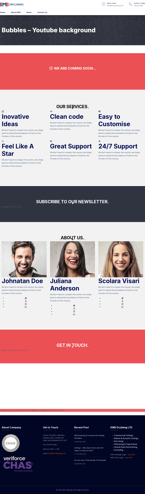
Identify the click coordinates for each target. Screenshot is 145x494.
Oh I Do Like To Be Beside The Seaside (90, 460)
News (29, 12)
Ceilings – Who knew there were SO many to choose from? (88, 449)
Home (2, 12)
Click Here (131, 454)
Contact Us (42, 12)
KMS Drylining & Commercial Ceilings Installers (89, 436)
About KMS (16, 12)
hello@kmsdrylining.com (57, 453)
